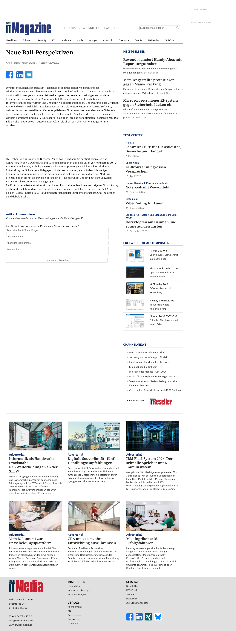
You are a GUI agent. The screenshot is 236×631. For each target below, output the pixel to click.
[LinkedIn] (20, 77)
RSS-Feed (131, 590)
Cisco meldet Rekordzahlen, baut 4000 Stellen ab (156, 390)
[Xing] (149, 619)
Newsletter (132, 585)
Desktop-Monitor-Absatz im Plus (146, 352)
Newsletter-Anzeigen (79, 590)
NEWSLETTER (111, 28)
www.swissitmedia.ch (20, 624)
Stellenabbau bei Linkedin (143, 366)
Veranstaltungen (77, 594)
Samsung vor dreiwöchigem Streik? (148, 357)
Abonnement (75, 606)
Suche (141, 33)
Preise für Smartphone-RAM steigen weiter (152, 376)
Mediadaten (74, 585)
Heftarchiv (132, 598)
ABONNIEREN (91, 28)
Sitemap (130, 594)
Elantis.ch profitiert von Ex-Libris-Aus (149, 362)
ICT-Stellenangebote (137, 602)
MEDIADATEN (72, 28)
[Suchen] (177, 28)
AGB (70, 610)
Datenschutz (74, 615)
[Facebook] (10, 77)
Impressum (74, 619)
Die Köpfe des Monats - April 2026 (148, 371)
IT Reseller (73, 623)
